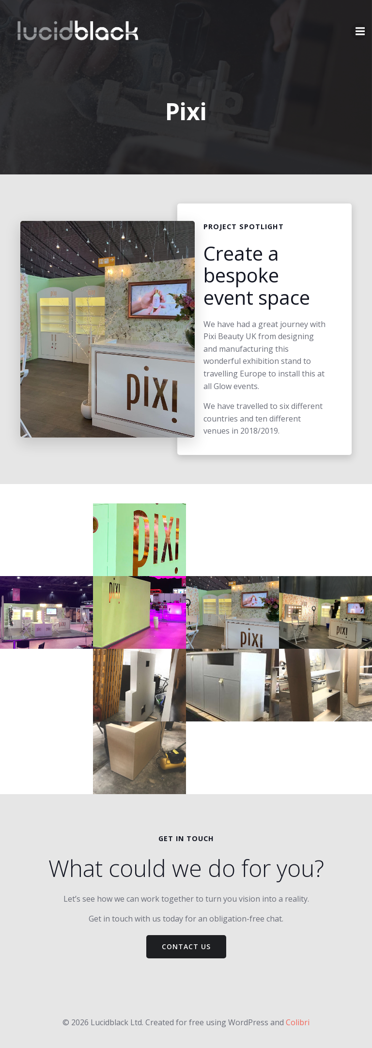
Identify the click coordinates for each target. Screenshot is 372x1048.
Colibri (298, 1022)
